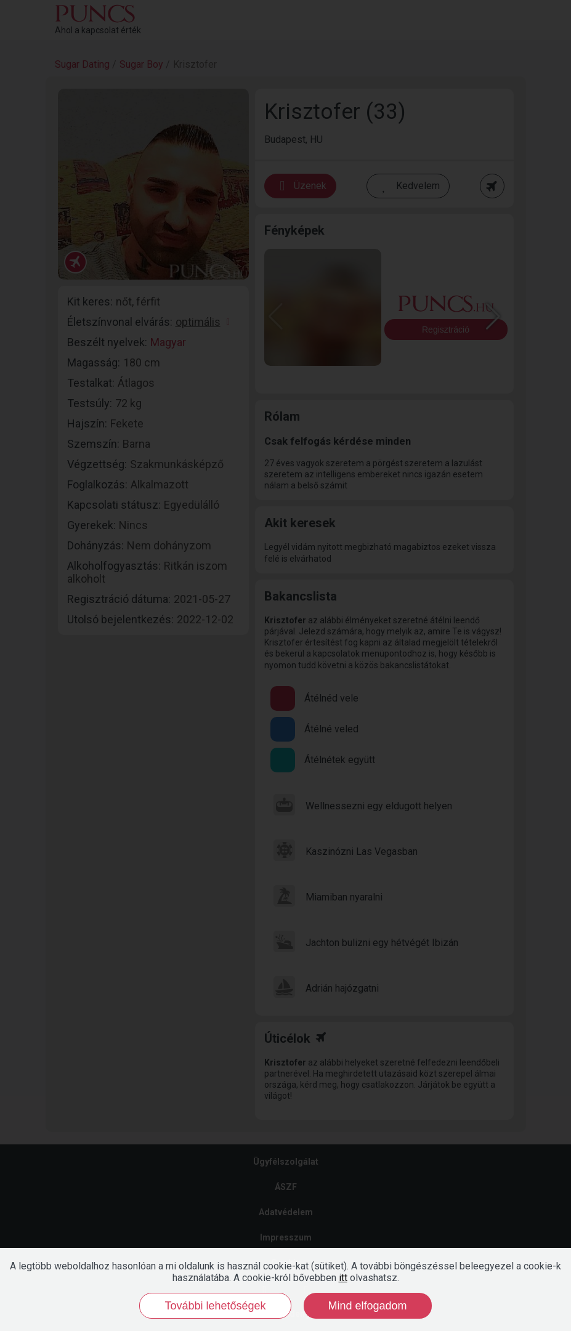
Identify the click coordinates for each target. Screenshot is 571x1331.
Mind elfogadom (367, 1306)
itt (343, 1278)
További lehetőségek (214, 1306)
